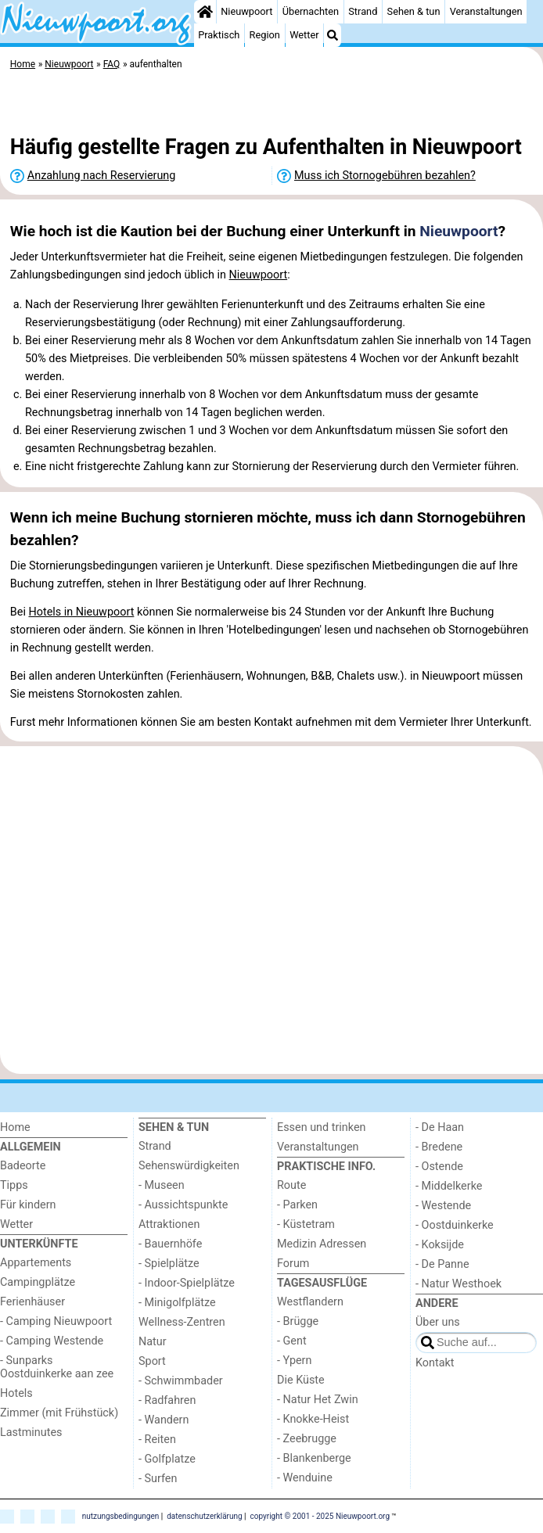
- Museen (161, 1185)
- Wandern (163, 1420)
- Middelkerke (448, 1186)
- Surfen (157, 1478)
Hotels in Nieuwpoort (81, 612)
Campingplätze (37, 1282)
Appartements (35, 1262)
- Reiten (157, 1439)
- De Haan (439, 1127)
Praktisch (218, 35)
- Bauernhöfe (170, 1244)
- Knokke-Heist (313, 1419)
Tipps (14, 1185)
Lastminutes (31, 1432)
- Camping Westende (51, 1341)
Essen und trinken (321, 1127)
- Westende (443, 1205)
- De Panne (442, 1264)
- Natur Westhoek (458, 1284)
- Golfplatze (167, 1459)
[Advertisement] (271, 105)
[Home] (205, 11)
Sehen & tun (414, 11)
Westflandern (310, 1302)
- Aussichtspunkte (183, 1205)
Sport (152, 1361)
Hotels (16, 1393)
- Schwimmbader (180, 1381)
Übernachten (310, 11)
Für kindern (28, 1205)
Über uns (437, 1322)
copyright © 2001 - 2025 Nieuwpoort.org (320, 1515)
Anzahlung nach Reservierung (101, 175)
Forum (293, 1263)
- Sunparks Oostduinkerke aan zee (56, 1367)
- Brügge (297, 1321)
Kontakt (435, 1363)
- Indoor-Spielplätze (186, 1283)
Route (291, 1185)
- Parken (297, 1205)
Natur (152, 1341)
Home (15, 1127)
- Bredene (438, 1147)
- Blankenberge (314, 1458)
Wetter (303, 35)
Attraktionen (169, 1224)
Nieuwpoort (246, 11)
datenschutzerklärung (204, 1515)
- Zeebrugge (306, 1438)
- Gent (292, 1341)
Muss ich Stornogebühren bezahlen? (385, 175)
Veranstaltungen (486, 11)
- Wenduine (305, 1478)
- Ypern (294, 1360)
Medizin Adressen (321, 1244)
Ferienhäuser (32, 1302)
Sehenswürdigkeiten (188, 1165)
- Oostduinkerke (454, 1225)
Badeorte (22, 1165)
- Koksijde (439, 1244)
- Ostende (439, 1166)
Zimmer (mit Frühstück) (59, 1413)
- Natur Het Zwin (317, 1399)
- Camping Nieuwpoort (56, 1321)
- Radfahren (167, 1400)
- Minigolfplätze (177, 1302)
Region (265, 35)
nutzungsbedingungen (121, 1515)
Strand (362, 11)
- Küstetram (306, 1224)
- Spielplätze (169, 1263)
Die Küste (301, 1380)
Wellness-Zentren (181, 1322)
